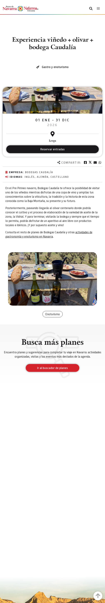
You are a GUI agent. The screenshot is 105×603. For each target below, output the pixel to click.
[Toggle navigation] (98, 8)
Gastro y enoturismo (55, 67)
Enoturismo (52, 314)
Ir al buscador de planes (52, 368)
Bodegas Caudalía (39, 172)
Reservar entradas (52, 149)
